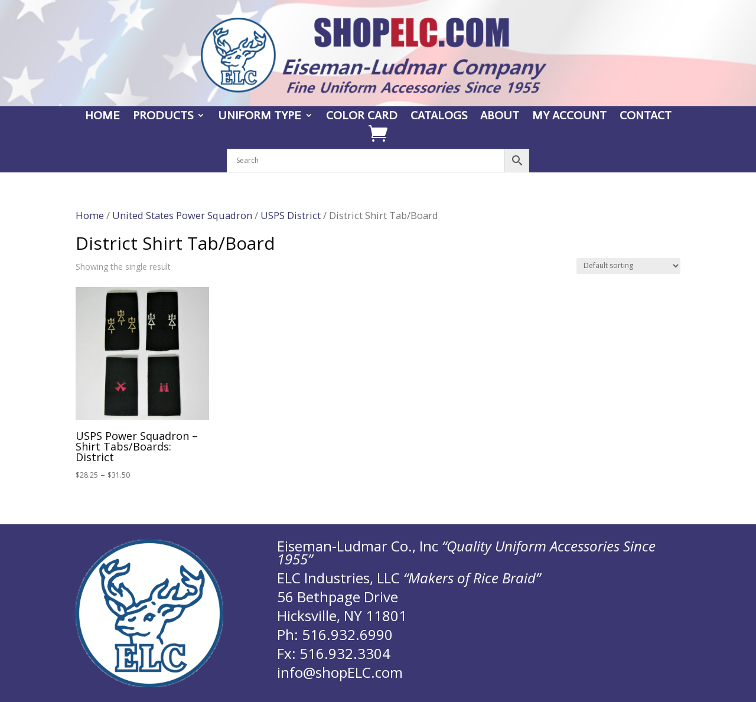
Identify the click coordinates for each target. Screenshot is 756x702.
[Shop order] (628, 266)
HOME (102, 116)
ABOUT (499, 116)
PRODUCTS (163, 116)
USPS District (290, 215)
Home (90, 215)
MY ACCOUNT (569, 116)
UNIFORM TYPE (259, 116)
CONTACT (646, 116)
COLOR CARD (361, 116)
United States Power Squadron (182, 215)
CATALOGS (438, 116)
